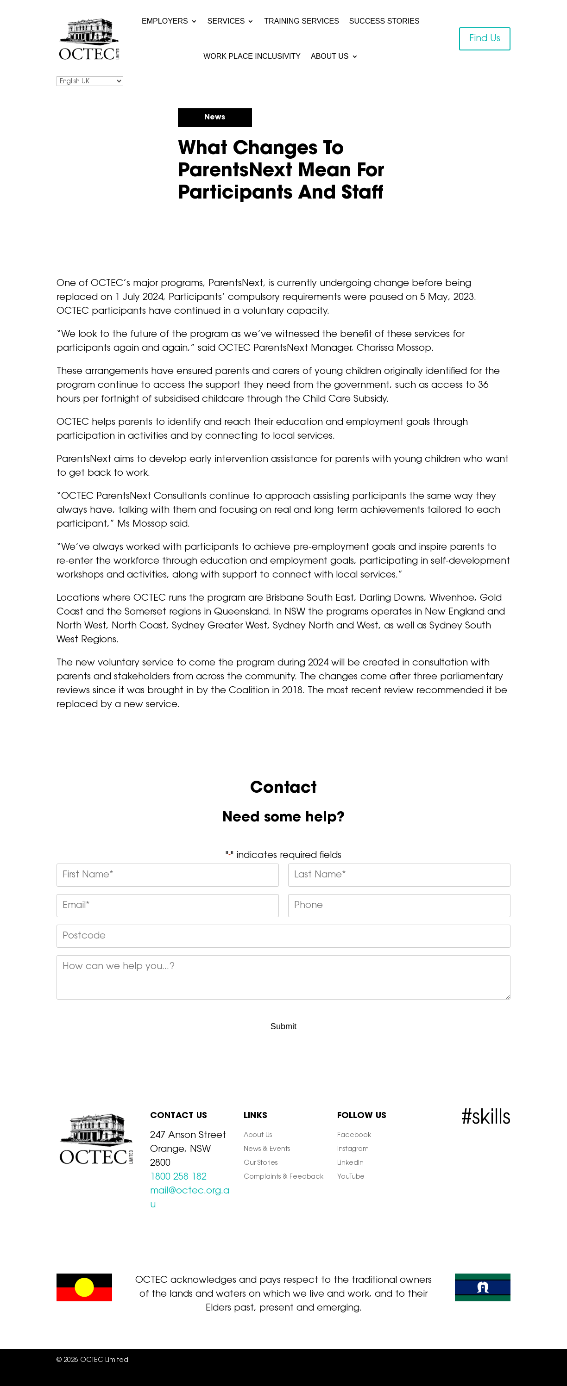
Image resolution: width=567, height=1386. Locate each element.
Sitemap (221, 1360)
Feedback (453, 1360)
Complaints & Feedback (283, 1177)
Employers (165, 21)
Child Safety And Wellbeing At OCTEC (338, 1360)
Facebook (354, 1135)
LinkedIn (350, 1163)
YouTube (351, 1177)
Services (226, 21)
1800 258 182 (178, 1177)
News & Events (267, 1149)
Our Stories (260, 1163)
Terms (418, 1360)
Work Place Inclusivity (252, 56)
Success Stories (384, 21)
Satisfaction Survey (238, 1374)
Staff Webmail (299, 1374)
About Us (330, 56)
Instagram (353, 1149)
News (214, 117)
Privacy (256, 1360)
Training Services (301, 21)
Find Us (484, 39)
